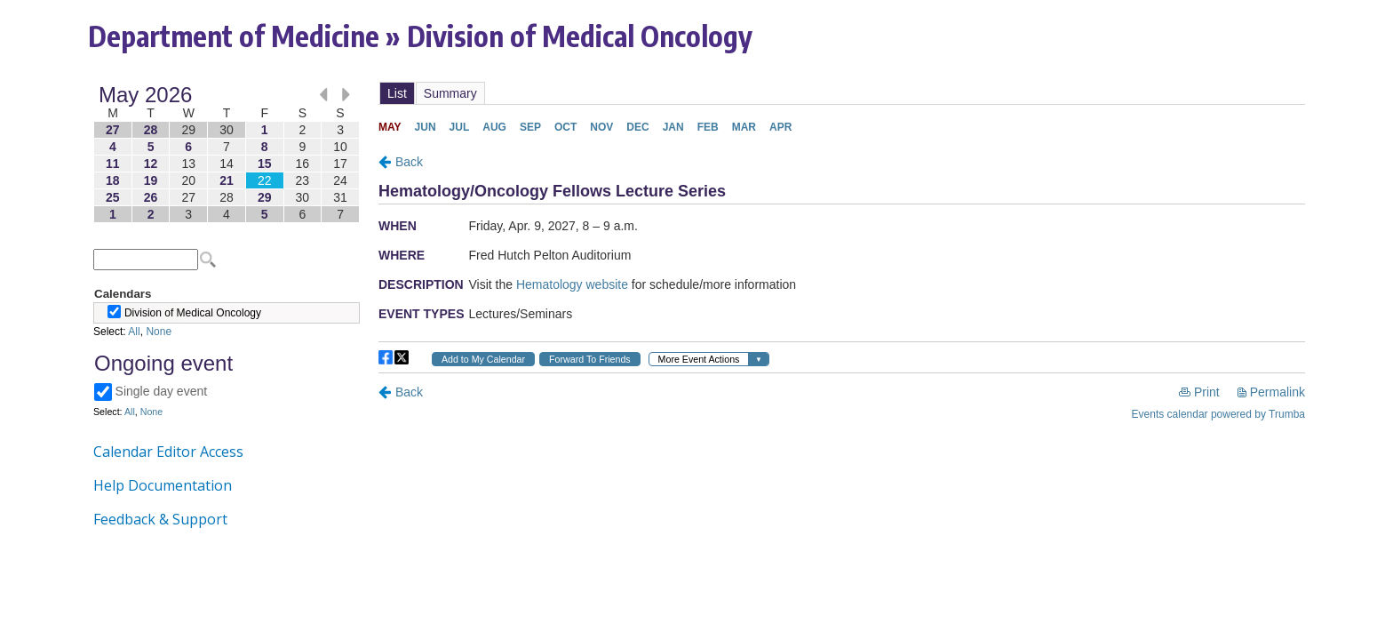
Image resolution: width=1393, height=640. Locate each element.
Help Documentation (162, 485)
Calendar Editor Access (168, 451)
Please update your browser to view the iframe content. (226, 154)
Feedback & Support (160, 519)
